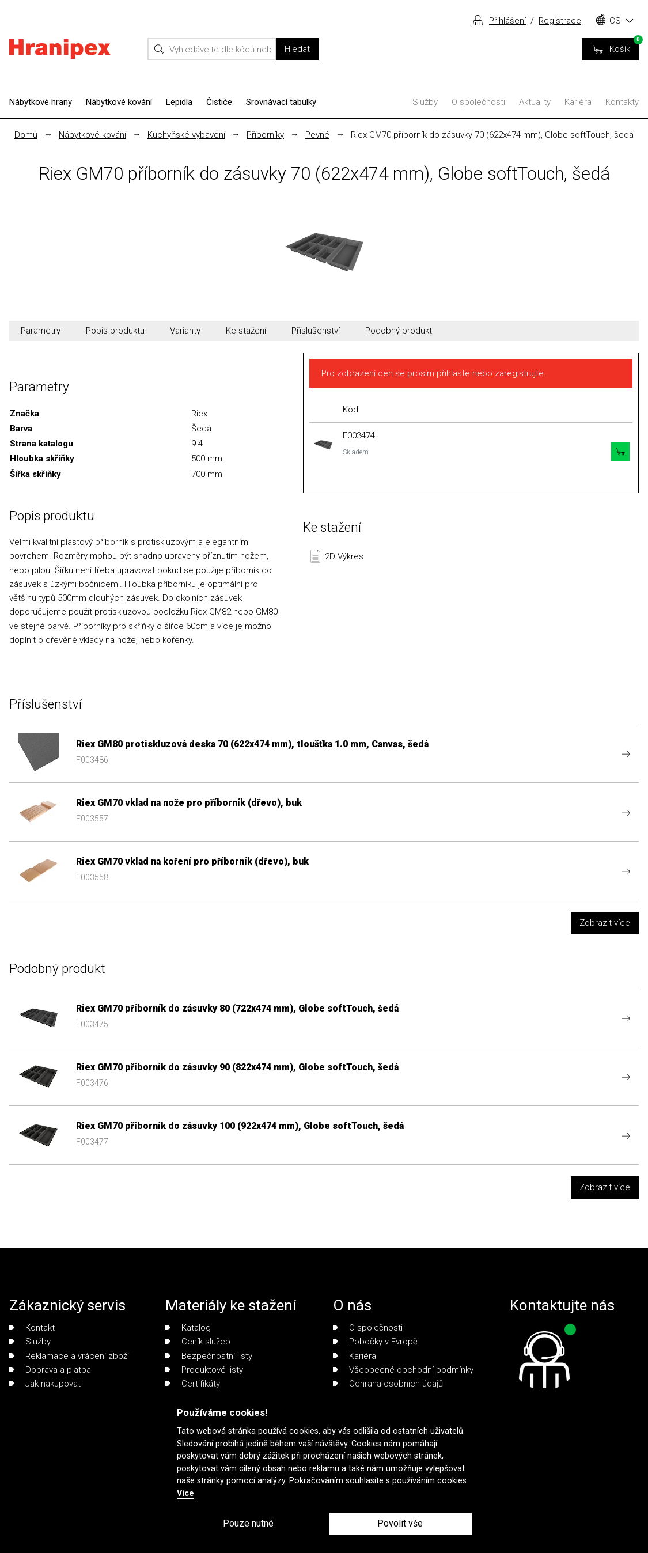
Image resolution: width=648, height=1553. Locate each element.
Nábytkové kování (119, 102)
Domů (25, 135)
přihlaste (453, 373)
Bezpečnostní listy (208, 1356)
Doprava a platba (50, 1370)
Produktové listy (204, 1370)
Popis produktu (115, 330)
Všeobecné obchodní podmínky (403, 1370)
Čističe (219, 102)
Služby (425, 102)
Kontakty (622, 102)
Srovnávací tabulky (281, 102)
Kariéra (578, 102)
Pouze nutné (248, 1523)
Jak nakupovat (45, 1383)
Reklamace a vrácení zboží (69, 1356)
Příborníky (265, 135)
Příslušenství (315, 330)
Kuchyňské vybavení (186, 135)
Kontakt (32, 1328)
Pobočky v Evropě (375, 1341)
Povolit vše (400, 1523)
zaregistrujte (519, 373)
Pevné (317, 135)
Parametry (40, 330)
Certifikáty (192, 1383)
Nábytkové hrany (40, 102)
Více (185, 1493)
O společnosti (478, 102)
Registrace (560, 21)
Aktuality (535, 102)
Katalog (188, 1328)
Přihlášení (507, 21)
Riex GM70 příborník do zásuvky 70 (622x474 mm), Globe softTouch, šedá (492, 135)
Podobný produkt (398, 330)
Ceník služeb (197, 1341)
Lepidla (179, 102)
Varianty (185, 330)
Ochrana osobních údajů (388, 1383)
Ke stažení (246, 330)
